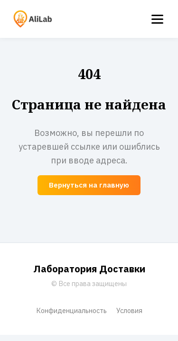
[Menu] (157, 19)
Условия (129, 310)
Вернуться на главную (89, 184)
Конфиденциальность (71, 310)
